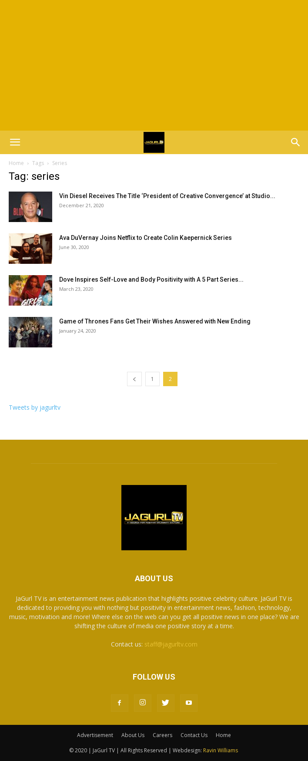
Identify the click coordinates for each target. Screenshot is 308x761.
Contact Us (194, 735)
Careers (162, 735)
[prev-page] (134, 379)
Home (16, 163)
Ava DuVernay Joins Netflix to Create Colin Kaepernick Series (145, 237)
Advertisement (95, 735)
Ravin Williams (221, 750)
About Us (132, 735)
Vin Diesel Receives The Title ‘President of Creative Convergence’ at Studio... (167, 195)
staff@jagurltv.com (171, 644)
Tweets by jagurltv (34, 407)
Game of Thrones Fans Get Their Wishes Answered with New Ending (155, 321)
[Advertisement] (154, 65)
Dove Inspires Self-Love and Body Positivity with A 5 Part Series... (151, 279)
